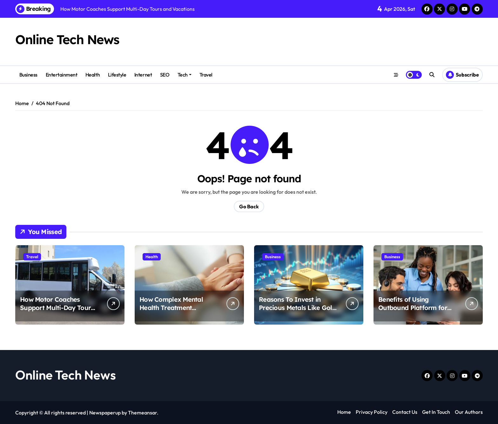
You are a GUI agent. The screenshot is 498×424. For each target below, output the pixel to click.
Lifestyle (117, 74)
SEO (165, 74)
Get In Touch (436, 412)
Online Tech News (67, 39)
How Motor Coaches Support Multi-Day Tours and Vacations (57, 307)
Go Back (249, 206)
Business (28, 74)
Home (344, 412)
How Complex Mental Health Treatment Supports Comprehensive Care (177, 311)
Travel (205, 74)
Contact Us (404, 412)
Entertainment (61, 74)
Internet (143, 74)
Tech (185, 74)
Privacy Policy (371, 412)
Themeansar (142, 412)
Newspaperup (105, 412)
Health (92, 74)
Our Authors (469, 412)
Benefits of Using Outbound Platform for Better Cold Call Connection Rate (412, 311)
